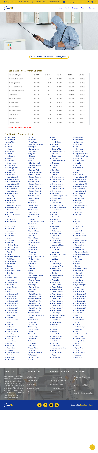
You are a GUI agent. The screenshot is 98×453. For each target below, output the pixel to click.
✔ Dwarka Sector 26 (12, 189)
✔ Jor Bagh (9, 224)
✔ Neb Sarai (9, 268)
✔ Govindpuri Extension (13, 205)
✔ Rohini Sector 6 (56, 310)
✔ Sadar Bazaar (78, 313)
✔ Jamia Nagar (10, 219)
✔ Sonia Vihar (32, 334)
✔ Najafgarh (32, 264)
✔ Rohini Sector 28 (56, 303)
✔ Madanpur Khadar (57, 245)
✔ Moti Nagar (77, 259)
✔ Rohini (31, 292)
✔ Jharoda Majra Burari (36, 221)
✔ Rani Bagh (32, 289)
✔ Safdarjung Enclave (57, 315)
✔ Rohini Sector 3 (11, 306)
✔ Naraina (8, 266)
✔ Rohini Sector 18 (11, 299)
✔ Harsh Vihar (32, 212)
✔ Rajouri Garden (11, 287)
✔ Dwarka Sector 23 (57, 186)
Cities (82, 8)
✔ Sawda (76, 322)
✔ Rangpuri (77, 287)
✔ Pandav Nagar (78, 275)
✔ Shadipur (54, 324)
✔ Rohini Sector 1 (79, 292)
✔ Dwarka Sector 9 (34, 193)
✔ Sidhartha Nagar (11, 331)
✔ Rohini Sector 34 (79, 306)
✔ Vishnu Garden (79, 352)
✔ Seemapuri (32, 324)
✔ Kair (52, 224)
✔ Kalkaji (31, 226)
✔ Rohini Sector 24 (79, 301)
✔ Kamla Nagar (10, 228)
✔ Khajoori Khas (78, 233)
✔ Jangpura (54, 219)
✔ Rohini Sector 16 (56, 296)
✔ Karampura (9, 231)
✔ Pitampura (9, 280)
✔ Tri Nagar (54, 343)
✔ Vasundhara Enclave (58, 348)
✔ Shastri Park (55, 329)
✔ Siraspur (54, 331)
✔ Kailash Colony (34, 224)
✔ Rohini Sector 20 (79, 299)
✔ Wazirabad (32, 355)
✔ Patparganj (54, 278)
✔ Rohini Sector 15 (34, 296)
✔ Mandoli (8, 252)
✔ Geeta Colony (10, 200)
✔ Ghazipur (31, 200)
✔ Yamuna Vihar (56, 357)
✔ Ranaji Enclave (56, 287)
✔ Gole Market (10, 203)
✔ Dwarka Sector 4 (11, 191)
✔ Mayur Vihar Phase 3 (36, 257)
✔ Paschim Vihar (10, 278)
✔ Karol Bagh (77, 231)
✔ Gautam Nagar (79, 198)
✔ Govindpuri (77, 203)
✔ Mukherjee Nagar (11, 261)
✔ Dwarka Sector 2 (56, 184)
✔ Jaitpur (76, 217)
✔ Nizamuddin (78, 271)
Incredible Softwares (87, 405)
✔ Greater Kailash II (80, 205)
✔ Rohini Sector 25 (11, 303)
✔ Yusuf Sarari (10, 359)
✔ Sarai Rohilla (33, 320)
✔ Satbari (8, 322)
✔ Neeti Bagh (32, 268)
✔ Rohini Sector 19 (34, 299)
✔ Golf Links (32, 203)
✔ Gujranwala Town (11, 210)
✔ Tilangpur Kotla (79, 341)
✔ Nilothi (31, 271)
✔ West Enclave (33, 357)
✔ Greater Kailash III (12, 207)
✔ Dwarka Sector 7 (79, 191)
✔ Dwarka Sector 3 (79, 189)
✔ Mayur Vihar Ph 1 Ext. (58, 254)
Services (75, 8)
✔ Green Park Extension (58, 207)
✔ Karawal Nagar (33, 231)
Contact (91, 8)
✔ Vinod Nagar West (35, 352)
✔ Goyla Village (33, 205)
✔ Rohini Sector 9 (34, 313)
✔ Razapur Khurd (79, 289)
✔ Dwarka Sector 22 (35, 186)
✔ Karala (76, 228)
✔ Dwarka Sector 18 (80, 182)
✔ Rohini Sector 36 (34, 308)
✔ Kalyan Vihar (78, 226)
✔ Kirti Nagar (54, 238)
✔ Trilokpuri (77, 343)
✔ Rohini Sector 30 (34, 306)
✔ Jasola (76, 219)
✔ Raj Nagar (32, 285)
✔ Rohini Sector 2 (56, 299)
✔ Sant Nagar (77, 317)
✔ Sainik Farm (10, 317)
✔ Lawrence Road (34, 242)
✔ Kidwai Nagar (33, 238)
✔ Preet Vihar (55, 280)
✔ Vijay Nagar (10, 350)
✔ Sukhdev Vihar (79, 336)
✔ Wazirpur (54, 355)
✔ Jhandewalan (10, 221)
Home (60, 8)
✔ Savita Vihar (33, 322)
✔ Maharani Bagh (79, 245)
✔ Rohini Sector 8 (11, 313)
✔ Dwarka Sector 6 (56, 191)
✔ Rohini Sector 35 (11, 308)
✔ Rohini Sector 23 (56, 301)
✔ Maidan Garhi (55, 247)
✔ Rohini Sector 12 (56, 294)
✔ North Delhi (9, 273)
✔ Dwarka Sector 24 (80, 186)
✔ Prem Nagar (78, 280)
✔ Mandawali (32, 249)
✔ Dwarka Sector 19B (35, 184)
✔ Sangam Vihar (56, 317)
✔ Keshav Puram (56, 233)
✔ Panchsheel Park (57, 275)
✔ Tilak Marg (32, 341)
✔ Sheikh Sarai (78, 329)
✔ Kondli (76, 238)
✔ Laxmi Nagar (55, 242)
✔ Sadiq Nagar (10, 315)
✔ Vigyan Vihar (78, 348)
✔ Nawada (76, 266)
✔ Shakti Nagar (33, 327)
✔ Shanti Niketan (11, 329)
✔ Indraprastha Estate (12, 217)
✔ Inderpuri (77, 214)
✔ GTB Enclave (78, 207)
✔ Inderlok (53, 214)
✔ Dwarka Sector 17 (57, 182)
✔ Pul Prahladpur (11, 282)
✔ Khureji (8, 238)
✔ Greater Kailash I (57, 205)
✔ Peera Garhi (78, 278)
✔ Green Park (32, 207)
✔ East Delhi (54, 193)
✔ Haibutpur (77, 210)
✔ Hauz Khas (77, 212)
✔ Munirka (76, 261)
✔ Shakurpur (54, 327)
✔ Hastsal (53, 212)
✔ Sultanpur (9, 338)
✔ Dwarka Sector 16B (35, 182)
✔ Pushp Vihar (55, 282)
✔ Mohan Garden (34, 259)
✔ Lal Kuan (9, 242)
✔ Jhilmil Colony (55, 221)
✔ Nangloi (76, 264)
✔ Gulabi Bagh (33, 210)
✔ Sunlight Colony (79, 338)
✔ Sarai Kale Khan (11, 320)
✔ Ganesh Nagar (56, 198)
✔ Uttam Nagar (55, 345)
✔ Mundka (53, 261)
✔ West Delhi (9, 357)
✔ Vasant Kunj (10, 348)
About (67, 8)
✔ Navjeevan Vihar (56, 266)
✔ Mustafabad (10, 264)
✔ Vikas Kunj (54, 350)
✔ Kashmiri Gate (10, 233)
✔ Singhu (31, 331)
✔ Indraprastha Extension (36, 217)
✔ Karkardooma (55, 231)
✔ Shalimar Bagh (79, 327)
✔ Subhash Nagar (56, 336)
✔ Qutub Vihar (78, 282)
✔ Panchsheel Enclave (35, 275)
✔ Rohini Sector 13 (79, 294)
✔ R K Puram (9, 285)
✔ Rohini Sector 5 (34, 310)
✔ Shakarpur (9, 327)
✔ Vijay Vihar (32, 350)
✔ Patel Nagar (32, 278)
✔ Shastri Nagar (33, 329)
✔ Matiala (8, 254)
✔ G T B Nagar (78, 196)
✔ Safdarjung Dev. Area (36, 315)
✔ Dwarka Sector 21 (12, 186)
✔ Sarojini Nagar (78, 320)
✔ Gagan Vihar (10, 198)
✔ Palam (8, 275)
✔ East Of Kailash (79, 193)
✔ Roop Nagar (55, 313)
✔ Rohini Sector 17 (79, 296)
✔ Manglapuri (32, 252)
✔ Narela (31, 266)
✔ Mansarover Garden (80, 252)
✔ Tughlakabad (10, 345)
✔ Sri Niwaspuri (33, 336)
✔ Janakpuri (32, 219)
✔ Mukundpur (32, 261)
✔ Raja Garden (55, 285)
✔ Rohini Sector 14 (11, 296)
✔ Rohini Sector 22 (34, 301)
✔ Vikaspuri (77, 350)
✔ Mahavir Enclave (11, 247)
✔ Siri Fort (76, 331)
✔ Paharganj (77, 273)
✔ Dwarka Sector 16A (12, 182)
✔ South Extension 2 (12, 336)
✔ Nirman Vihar (55, 271)
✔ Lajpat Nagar (55, 240)
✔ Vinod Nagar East (12, 352)
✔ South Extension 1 (80, 334)
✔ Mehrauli (54, 257)
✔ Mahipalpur (32, 247)
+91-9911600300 (54, 2)
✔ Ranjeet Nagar (56, 289)
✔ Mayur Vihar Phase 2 (13, 257)
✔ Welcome (77, 355)
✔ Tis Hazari (32, 343)
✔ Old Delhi (54, 273)
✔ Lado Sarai (32, 240)
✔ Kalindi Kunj (10, 226)
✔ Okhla (30, 273)
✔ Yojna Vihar (77, 357)
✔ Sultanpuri (32, 338)
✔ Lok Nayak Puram (12, 245)
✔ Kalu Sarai (54, 226)
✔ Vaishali (76, 345)
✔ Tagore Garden (11, 341)
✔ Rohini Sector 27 (34, 303)
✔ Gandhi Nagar (33, 198)
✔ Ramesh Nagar (34, 287)
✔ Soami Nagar (10, 334)
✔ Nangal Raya (55, 264)
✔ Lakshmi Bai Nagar (80, 240)
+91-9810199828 (40, 2)
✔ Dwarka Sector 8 (11, 193)
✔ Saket (30, 317)
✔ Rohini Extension (57, 292)
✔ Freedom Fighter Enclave (59, 196)
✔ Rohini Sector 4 (11, 310)
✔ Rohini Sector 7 (79, 310)
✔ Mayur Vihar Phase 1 (81, 254)
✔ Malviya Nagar (10, 249)
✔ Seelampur (9, 324)
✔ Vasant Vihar (33, 348)
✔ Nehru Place (55, 268)
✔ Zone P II (31, 359)
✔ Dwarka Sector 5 (34, 191)
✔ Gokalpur (77, 200)
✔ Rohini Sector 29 (79, 303)
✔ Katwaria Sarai (33, 233)
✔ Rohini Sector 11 (34, 294)
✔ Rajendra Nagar (79, 285)
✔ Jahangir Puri (55, 217)
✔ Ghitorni (53, 200)
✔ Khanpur (31, 235)
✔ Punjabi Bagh (33, 282)
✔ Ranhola (8, 289)
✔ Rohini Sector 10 (11, 294)
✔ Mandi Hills (55, 249)
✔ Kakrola (76, 224)
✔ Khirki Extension (79, 235)
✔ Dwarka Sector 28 (57, 189)
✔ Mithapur (77, 257)
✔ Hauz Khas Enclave (12, 214)
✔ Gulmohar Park (56, 210)
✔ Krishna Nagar (10, 240)
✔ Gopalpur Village (56, 203)
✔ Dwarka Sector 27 (35, 189)
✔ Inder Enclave (33, 214)
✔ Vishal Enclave (56, 352)
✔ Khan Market (10, 235)
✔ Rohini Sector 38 (79, 308)
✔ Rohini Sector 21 (11, 301)
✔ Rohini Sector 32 (56, 306)
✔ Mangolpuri (55, 252)
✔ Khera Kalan (55, 235)
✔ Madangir (32, 245)
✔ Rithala (8, 292)
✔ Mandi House (78, 249)
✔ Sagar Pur (77, 315)
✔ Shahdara (77, 324)
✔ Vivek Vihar (9, 355)
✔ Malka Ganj (77, 247)
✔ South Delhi (55, 334)
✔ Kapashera (54, 228)
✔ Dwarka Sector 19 (12, 184)
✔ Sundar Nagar (56, 338)
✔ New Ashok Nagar (80, 268)
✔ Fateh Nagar (10, 196)
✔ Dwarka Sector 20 (80, 184)
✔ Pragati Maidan (34, 280)
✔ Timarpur (9, 343)
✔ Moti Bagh (54, 259)
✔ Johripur (76, 221)
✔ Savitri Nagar (55, 322)
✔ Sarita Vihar (55, 320)
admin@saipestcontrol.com (75, 2)
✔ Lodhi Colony (78, 242)
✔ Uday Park (32, 345)
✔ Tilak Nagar (55, 341)
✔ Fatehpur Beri (33, 196)
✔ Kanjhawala (32, 228)
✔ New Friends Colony (13, 271)
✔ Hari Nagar (9, 212)
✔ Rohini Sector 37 (56, 308)
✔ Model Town (10, 259)
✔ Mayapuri (32, 254)
